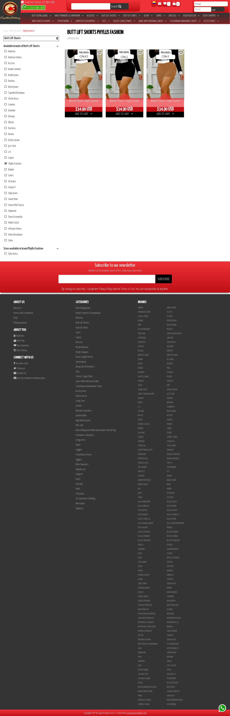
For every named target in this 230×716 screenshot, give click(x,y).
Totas (169, 670)
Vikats (140, 571)
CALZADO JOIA (143, 674)
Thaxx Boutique (173, 458)
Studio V (10, 187)
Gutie (140, 385)
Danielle (9, 110)
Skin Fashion (172, 631)
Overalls (79, 484)
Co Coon (170, 497)
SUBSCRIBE (164, 279)
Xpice (140, 493)
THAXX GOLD (11, 222)
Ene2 (168, 368)
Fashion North (172, 549)
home (6, 30)
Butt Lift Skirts (131, 15)
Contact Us (20, 373)
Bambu (9, 81)
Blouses (92, 15)
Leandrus (170, 407)
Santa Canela (143, 596)
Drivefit (170, 627)
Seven (169, 433)
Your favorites (21, 345)
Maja (140, 558)
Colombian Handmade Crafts (185, 21)
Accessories (211, 21)
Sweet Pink (11, 199)
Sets (105, 21)
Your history (20, 350)
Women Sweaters (84, 410)
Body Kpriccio (143, 609)
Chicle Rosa (11, 98)
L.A (7, 151)
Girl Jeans (80, 493)
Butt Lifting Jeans (41, 15)
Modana (170, 657)
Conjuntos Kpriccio (146, 618)
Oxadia (169, 424)
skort (148, 15)
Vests (78, 479)
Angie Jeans (171, 308)
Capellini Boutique (14, 92)
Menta (169, 588)
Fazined (170, 609)
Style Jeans (11, 193)
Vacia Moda (171, 601)
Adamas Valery (12, 57)
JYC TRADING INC (173, 644)
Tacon (140, 683)
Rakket (9, 169)
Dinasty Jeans (143, 355)
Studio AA (142, 446)
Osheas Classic (144, 424)
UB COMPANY (171, 704)
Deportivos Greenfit (146, 622)
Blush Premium (144, 329)
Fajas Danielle (143, 506)
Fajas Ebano (171, 506)
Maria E (169, 527)
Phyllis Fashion (29, 30)
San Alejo (171, 696)
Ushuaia (141, 476)
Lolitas (169, 553)
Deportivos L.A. (173, 622)
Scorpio (170, 635)
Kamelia (170, 398)
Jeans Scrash (172, 389)
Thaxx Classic (143, 463)
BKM (139, 325)
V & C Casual (171, 665)
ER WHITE (141, 372)
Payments (19, 335)
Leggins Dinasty (173, 691)
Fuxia (140, 553)
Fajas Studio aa (173, 515)
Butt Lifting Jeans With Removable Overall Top (96, 430)
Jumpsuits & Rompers (87, 21)
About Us (18, 308)
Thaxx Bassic (143, 458)
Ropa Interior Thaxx (175, 700)
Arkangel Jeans (144, 312)
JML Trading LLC (173, 648)
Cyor (140, 657)
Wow (169, 484)
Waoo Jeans (171, 480)
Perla (140, 696)
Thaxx (140, 566)
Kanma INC (142, 652)
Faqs (16, 317)
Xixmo (169, 489)
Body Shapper (211, 15)
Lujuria (141, 411)
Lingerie (79, 474)
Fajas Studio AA (144, 519)
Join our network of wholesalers (29, 378)
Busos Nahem (143, 670)
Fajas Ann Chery (144, 502)
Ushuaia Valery (12, 228)
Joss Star (10, 146)
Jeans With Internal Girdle (152, 21)
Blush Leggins (172, 683)
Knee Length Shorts (43, 21)
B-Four (169, 316)
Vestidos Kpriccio (145, 605)
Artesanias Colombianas (148, 644)
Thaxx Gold (171, 640)
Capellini (141, 333)
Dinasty (9, 116)
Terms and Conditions (23, 313)
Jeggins (79, 459)
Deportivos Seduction (146, 627)
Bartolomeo (172, 321)
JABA (140, 648)
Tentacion (142, 454)
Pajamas (79, 508)
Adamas (9, 51)
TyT (168, 471)
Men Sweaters (82, 464)
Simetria (141, 441)
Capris (160, 15)
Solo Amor (142, 562)
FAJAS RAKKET (143, 515)
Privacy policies (20, 322)
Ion (168, 385)
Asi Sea (9, 63)
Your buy (19, 340)
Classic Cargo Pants (124, 21)
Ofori (140, 420)
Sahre (8, 175)
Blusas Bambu (172, 532)
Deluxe (140, 351)
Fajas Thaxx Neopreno (175, 523)
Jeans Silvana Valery (146, 394)
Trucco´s (141, 471)
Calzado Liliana (144, 678)
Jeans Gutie (142, 389)
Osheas (169, 420)
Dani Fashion (172, 592)
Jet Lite (140, 635)
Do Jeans (170, 359)
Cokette (9, 104)
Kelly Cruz (171, 687)
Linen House (171, 652)
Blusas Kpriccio (144, 540)
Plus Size (79, 425)
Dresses (174, 15)
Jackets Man (81, 415)
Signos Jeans (172, 437)
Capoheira (142, 338)
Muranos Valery (144, 640)
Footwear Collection (85, 435)
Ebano (9, 134)
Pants (78, 444)
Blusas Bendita (144, 536)
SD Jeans (10, 181)
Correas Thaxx (143, 704)
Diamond (141, 549)
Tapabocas (81, 469)
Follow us (19, 368)
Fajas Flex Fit (172, 510)
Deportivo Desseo (174, 618)
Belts (78, 488)
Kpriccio (170, 402)
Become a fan (21, 363)
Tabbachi (10, 211)
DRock (9, 122)
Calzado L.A (171, 674)
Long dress (81, 440)
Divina (140, 359)
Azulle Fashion (12, 69)
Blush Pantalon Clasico (147, 687)
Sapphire (170, 596)
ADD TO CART (83, 114)
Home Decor (81, 396)
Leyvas (9, 157)
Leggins (79, 449)
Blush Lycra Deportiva (146, 614)
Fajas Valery (143, 527)
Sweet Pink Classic (14, 205)
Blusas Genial (172, 536)
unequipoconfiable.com (136, 712)
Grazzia (170, 381)
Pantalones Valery (145, 691)
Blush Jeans (11, 86)
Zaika (8, 240)
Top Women (171, 467)
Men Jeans (80, 503)
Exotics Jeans (12, 140)
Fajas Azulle (172, 502)
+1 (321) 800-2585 (33, 7)
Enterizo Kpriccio (145, 631)
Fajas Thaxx (171, 519)
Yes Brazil (171, 493)
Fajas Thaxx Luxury (145, 523)
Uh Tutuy (170, 566)
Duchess (10, 128)
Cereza (140, 545)
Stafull (170, 562)
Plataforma (171, 678)
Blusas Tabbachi (173, 540)
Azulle (140, 592)
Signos (141, 437)
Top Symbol (142, 467)
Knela (140, 402)
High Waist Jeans (83, 420)
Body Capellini (172, 605)
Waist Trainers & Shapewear (69, 15)
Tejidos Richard (144, 601)
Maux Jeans (171, 411)
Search (116, 6)
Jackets (79, 405)
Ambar (140, 308)
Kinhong (141, 661)
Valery (169, 476)
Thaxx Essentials (13, 216)
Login (213, 9)
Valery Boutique (13, 234)
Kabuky (141, 398)
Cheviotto (142, 342)
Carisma (170, 338)
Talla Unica (11, 253)
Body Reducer (191, 15)
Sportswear (64, 21)
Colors (169, 545)
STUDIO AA (170, 441)
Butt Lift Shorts (111, 15)
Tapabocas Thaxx (144, 700)
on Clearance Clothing (85, 498)
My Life (140, 415)
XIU (139, 489)
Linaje (169, 661)
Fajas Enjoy (142, 510)
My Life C (170, 415)
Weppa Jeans (143, 484)
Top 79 (169, 463)
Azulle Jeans (11, 75)
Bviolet (170, 329)
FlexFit (169, 377)
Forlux (141, 381)
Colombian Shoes (84, 454)
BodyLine (170, 614)
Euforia (170, 372)
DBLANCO (170, 346)
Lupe (140, 665)
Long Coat (80, 400)
